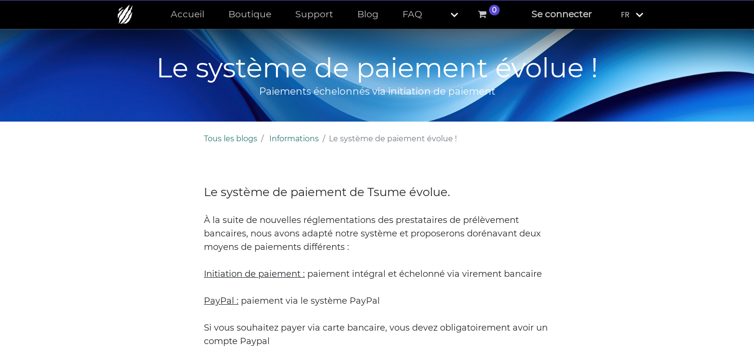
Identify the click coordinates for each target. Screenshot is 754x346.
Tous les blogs (230, 138)
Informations (294, 138)
